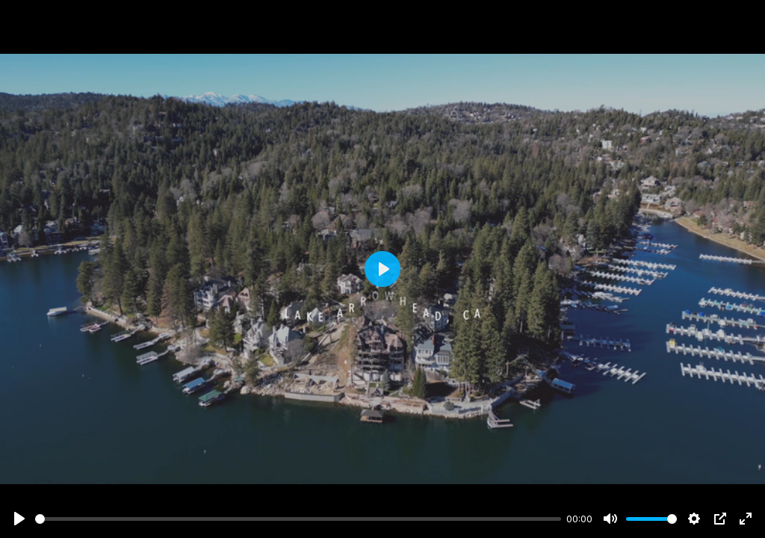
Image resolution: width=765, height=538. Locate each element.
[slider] (298, 519)
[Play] (19, 519)
